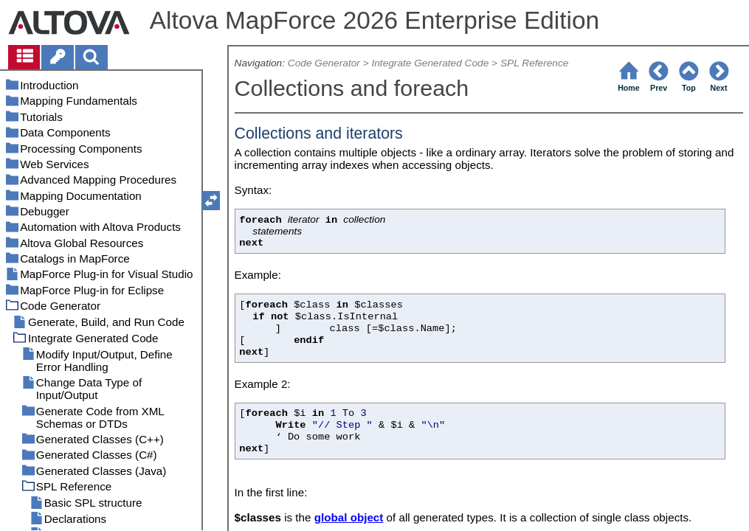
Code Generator (324, 63)
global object (349, 517)
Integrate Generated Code (430, 63)
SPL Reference (534, 63)
